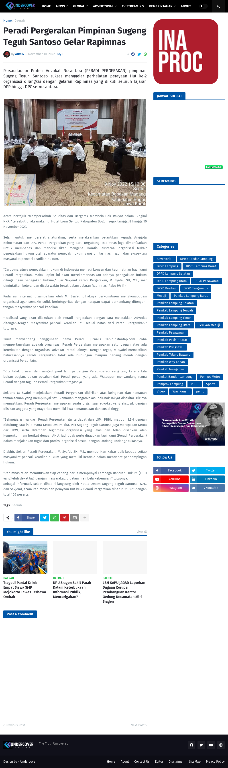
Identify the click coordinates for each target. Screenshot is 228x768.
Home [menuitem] (46, 6)
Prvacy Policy (215, 762)
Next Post (138, 725)
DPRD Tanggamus (196, 288)
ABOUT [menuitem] (186, 6)
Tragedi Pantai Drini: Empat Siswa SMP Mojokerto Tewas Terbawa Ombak (24, 590)
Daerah (19, 20)
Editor (159, 762)
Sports (210, 384)
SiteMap (195, 762)
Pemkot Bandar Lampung (174, 377)
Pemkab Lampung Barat (191, 296)
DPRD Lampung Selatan (173, 274)
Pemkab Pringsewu (170, 347)
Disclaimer (176, 762)
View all (142, 531)
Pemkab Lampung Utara (174, 325)
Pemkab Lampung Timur (174, 318)
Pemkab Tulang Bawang (173, 355)
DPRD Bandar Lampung (196, 259)
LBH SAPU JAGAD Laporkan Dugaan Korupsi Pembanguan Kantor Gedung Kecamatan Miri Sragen (124, 592)
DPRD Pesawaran (207, 281)
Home (7, 20)
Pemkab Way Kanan (171, 362)
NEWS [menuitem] (60, 6)
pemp (200, 391)
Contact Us (142, 762)
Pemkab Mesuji (209, 325)
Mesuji (161, 296)
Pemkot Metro (210, 377)
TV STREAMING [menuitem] (133, 6)
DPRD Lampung (167, 266)
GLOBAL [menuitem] (79, 6)
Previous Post (15, 725)
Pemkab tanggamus (171, 369)
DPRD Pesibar (166, 288)
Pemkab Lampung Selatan (175, 303)
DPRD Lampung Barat (201, 266)
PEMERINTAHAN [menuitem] (161, 6)
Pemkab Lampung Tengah (175, 310)
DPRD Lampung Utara (172, 281)
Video (161, 391)
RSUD (194, 384)
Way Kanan (180, 391)
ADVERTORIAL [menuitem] (103, 6)
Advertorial (164, 259)
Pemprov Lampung (170, 384)
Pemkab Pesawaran (171, 332)
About (125, 762)
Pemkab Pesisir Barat (172, 340)
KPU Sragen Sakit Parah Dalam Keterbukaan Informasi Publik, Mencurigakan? (72, 590)
